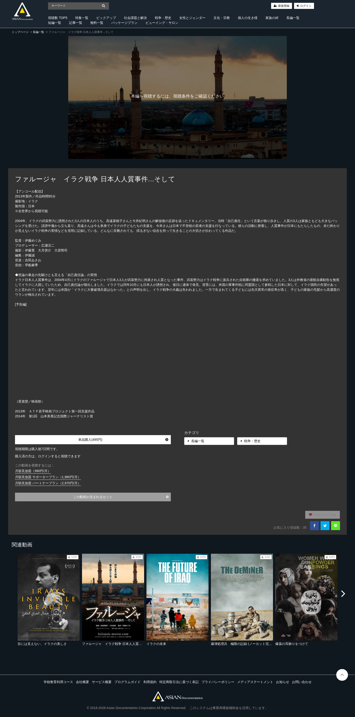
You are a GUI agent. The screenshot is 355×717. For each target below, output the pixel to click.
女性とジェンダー (192, 18)
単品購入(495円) (123, 439)
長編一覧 (292, 18)
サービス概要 (102, 682)
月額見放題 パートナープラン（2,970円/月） (48, 483)
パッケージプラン (124, 23)
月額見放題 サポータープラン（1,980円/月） (48, 477)
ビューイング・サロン (162, 23)
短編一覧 (54, 23)
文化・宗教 (221, 18)
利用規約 (150, 682)
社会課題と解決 (135, 18)
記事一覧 (75, 23)
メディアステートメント (255, 682)
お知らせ (282, 682)
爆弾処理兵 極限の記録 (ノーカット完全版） (245, 644)
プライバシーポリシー (218, 682)
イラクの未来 (156, 644)
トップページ (20, 32)
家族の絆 (272, 18)
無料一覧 (96, 23)
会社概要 (82, 682)
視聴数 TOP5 (57, 18)
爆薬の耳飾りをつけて (291, 644)
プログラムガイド (127, 682)
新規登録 (283, 5)
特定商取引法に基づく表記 (179, 682)
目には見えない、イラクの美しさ (42, 644)
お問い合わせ (302, 682)
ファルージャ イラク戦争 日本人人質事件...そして (120, 644)
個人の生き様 (248, 18)
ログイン (305, 5)
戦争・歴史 (163, 18)
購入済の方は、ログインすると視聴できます (48, 456)
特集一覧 (81, 18)
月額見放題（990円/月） (33, 471)
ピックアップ (106, 18)
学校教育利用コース (58, 682)
